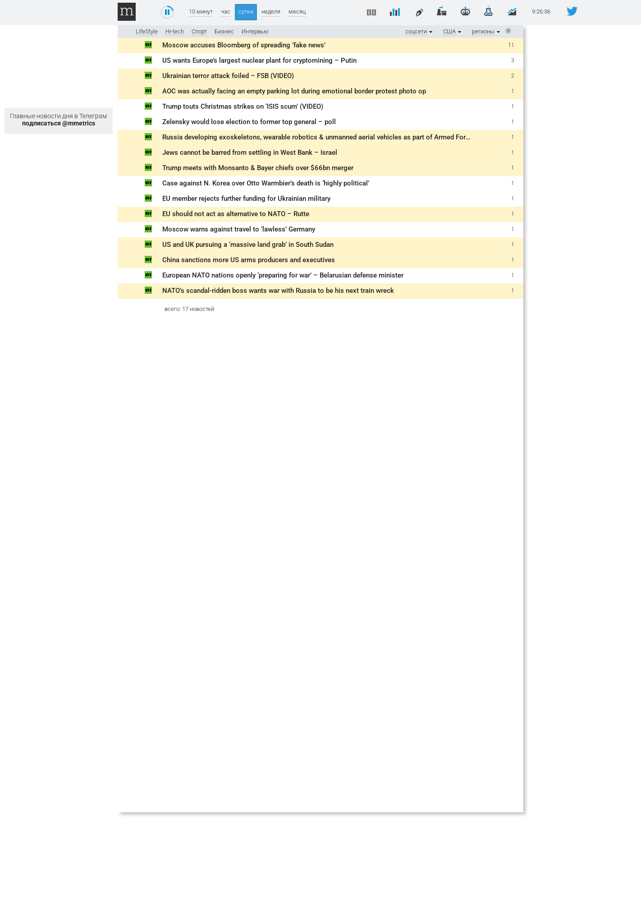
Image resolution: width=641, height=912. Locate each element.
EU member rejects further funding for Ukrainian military (246, 198)
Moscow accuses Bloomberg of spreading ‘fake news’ (243, 45)
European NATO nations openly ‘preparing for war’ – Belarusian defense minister (282, 275)
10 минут (201, 11)
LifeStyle (147, 31)
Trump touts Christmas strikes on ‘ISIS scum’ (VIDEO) (242, 106)
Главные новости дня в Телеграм (58, 119)
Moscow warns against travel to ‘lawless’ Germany (238, 229)
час (225, 11)
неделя (270, 11)
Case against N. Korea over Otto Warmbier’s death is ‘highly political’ (265, 183)
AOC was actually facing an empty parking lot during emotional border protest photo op (294, 91)
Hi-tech (174, 31)
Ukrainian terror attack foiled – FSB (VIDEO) (228, 76)
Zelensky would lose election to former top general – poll (249, 122)
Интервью (255, 31)
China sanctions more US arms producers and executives (248, 260)
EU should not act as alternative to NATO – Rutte (235, 214)
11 (511, 45)
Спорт (199, 31)
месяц (297, 11)
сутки (245, 11)
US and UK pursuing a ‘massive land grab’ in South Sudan (248, 245)
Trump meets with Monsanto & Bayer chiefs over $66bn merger (257, 168)
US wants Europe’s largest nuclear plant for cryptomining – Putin (259, 60)
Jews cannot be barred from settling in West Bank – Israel (250, 152)
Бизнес (224, 31)
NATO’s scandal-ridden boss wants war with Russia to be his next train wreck (278, 291)
